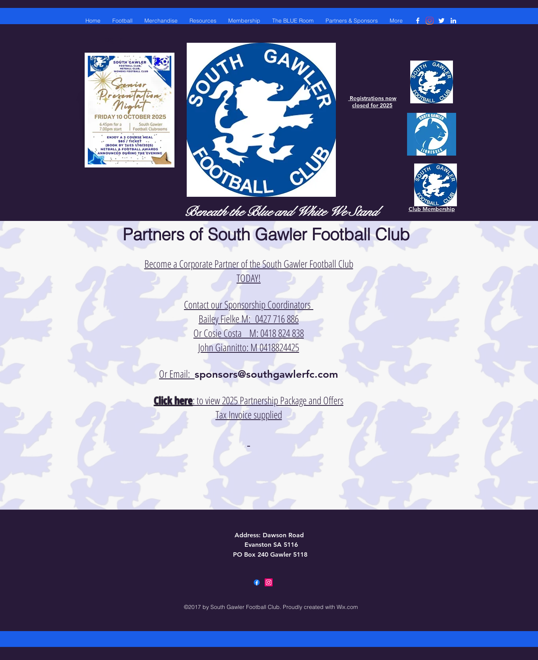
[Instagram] (430, 21)
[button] (203, 20)
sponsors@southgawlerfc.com (266, 374)
